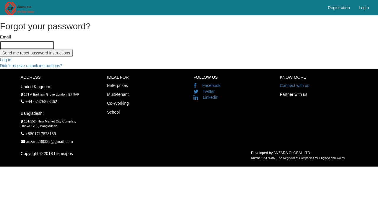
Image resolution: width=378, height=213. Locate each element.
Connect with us (294, 85)
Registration (339, 7)
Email (5, 37)
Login (364, 7)
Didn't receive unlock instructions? (31, 65)
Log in (5, 59)
